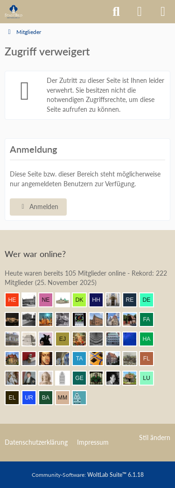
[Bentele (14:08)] (116, 358)
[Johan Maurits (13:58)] (49, 378)
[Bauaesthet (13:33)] (133, 378)
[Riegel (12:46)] (83, 397)
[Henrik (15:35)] (16, 299)
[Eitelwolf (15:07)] (66, 319)
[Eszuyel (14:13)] (66, 358)
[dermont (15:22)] (150, 299)
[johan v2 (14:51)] (133, 319)
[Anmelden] (139, 11)
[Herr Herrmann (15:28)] (100, 299)
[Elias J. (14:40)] (66, 339)
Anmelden (38, 206)
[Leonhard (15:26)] (116, 299)
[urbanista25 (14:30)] (100, 339)
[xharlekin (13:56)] (66, 378)
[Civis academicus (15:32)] (66, 299)
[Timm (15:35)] (32, 299)
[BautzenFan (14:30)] (116, 339)
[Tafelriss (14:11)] (83, 358)
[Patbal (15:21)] (32, 319)
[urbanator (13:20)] (32, 397)
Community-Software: (88, 474)
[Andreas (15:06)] (83, 319)
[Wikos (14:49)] (16, 339)
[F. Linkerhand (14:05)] (150, 358)
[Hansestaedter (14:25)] (150, 339)
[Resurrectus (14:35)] (83, 339)
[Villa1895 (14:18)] (16, 358)
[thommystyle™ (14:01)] (32, 378)
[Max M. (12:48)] (66, 397)
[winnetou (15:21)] (16, 319)
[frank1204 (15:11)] (49, 319)
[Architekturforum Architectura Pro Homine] (13, 11)
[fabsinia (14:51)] (150, 319)
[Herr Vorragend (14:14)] (49, 358)
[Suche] (116, 11)
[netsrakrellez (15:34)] (49, 299)
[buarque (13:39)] (116, 378)
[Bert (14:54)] (116, 319)
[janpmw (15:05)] (100, 319)
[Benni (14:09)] (100, 358)
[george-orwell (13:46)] (83, 378)
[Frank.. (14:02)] (16, 378)
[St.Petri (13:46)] (100, 378)
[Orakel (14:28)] (133, 339)
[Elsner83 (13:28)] (16, 397)
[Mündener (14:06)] (133, 358)
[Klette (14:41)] (49, 339)
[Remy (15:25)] (133, 299)
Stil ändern (154, 437)
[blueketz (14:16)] (32, 358)
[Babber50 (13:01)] (49, 397)
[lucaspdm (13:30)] (150, 378)
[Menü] (163, 11)
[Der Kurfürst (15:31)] (83, 299)
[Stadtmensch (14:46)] (32, 339)
